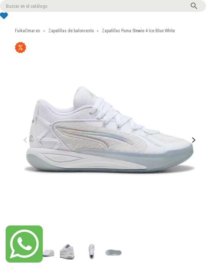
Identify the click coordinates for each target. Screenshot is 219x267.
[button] (46, 251)
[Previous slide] (26, 140)
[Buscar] (103, 6)
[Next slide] (194, 140)
